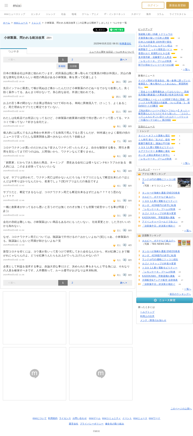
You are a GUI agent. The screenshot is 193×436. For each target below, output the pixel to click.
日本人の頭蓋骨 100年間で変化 (155, 42)
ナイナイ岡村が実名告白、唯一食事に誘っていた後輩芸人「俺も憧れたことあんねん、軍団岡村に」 (164, 83)
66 (180, 213)
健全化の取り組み (114, 423)
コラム (160, 14)
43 (176, 159)
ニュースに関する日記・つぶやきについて (111, 52)
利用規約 (52, 418)
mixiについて (40, 418)
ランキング (144, 169)
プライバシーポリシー (92, 423)
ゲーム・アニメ (90, 14)
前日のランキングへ (180, 294)
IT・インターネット (115, 14)
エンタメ (35, 14)
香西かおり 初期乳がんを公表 (154, 53)
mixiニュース (21, 23)
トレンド (50, 14)
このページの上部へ (181, 408)
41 (183, 65)
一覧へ (186, 69)
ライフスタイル (177, 14)
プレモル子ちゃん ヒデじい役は (155, 45)
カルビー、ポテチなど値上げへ (158, 197)
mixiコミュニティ (111, 418)
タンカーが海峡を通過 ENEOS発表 (161, 192)
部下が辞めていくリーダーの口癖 (156, 65)
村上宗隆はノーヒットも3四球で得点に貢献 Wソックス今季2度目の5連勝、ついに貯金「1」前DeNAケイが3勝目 (164, 102)
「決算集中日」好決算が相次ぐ (158, 226)
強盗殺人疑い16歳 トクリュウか (155, 34)
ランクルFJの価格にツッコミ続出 (159, 181)
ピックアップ (145, 29)
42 (176, 61)
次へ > (123, 59)
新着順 (62, 66)
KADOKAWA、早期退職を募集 (158, 217)
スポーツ (136, 14)
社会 (63, 14)
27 (182, 280)
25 (180, 226)
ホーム (6, 23)
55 (178, 147)
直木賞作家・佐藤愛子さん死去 (155, 57)
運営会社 (73, 423)
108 (177, 34)
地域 (74, 14)
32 (177, 46)
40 (179, 218)
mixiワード (154, 418)
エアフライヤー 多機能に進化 (154, 151)
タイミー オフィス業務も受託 (154, 135)
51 (176, 42)
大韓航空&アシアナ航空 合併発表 (160, 280)
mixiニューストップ (14, 14)
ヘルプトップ (147, 312)
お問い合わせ (80, 418)
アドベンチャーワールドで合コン (160, 221)
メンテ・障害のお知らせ (153, 320)
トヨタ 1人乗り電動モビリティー (156, 147)
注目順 (73, 66)
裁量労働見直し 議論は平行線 (154, 143)
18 (182, 222)
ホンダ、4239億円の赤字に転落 (159, 205)
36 (181, 57)
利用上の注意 (147, 316)
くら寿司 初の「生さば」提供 (154, 139)
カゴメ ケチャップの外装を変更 (159, 213)
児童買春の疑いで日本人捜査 (153, 38)
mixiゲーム (95, 418)
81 (180, 205)
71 (146, 189)
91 (184, 193)
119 (179, 197)
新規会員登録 (177, 5)
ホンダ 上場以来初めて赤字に (154, 155)
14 (179, 38)
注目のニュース (146, 126)
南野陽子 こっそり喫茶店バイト (155, 49)
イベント (127, 418)
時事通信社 (125, 43)
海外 (148, 14)
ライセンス (65, 418)
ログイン (153, 5)
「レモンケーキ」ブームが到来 (155, 61)
